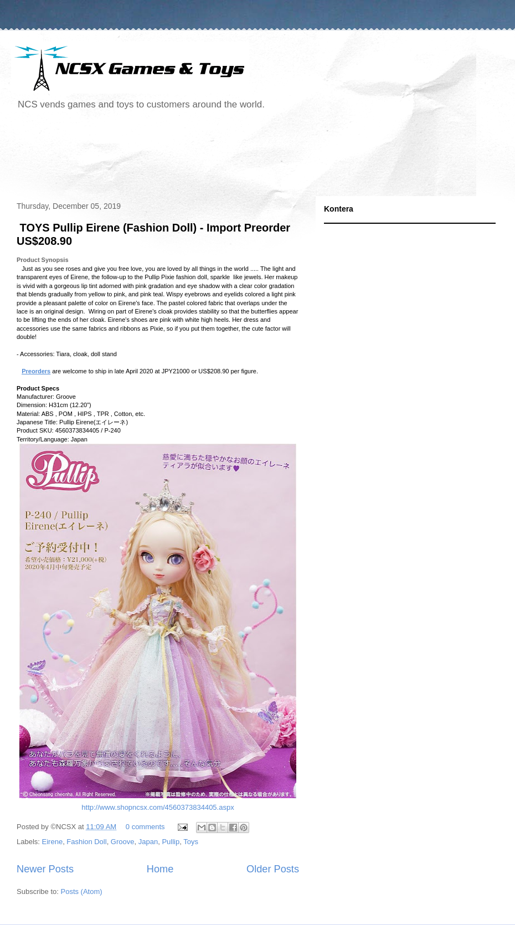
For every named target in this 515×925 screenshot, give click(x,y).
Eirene (52, 841)
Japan (148, 841)
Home (160, 869)
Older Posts (272, 869)
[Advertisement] (212, 157)
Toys (190, 841)
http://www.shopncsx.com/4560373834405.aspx (157, 808)
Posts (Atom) (81, 891)
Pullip (170, 841)
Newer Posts (45, 869)
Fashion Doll (86, 841)
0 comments (145, 827)
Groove (123, 841)
